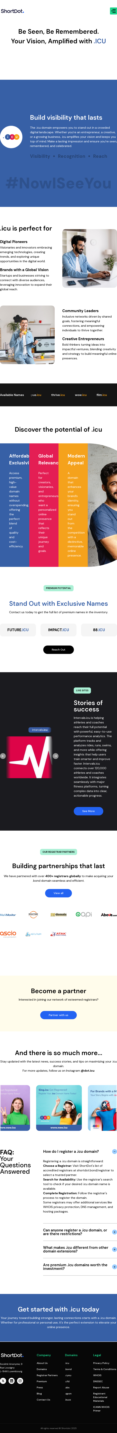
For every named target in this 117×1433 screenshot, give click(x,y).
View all (58, 893)
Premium (42, 1381)
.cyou (68, 1375)
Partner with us (58, 1015)
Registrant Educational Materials (100, 1397)
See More (88, 811)
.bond (68, 1369)
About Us (42, 1363)
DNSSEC (98, 1381)
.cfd (67, 1381)
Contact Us (43, 1399)
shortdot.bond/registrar (93, 1171)
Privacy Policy (101, 1363)
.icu (67, 1363)
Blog (39, 1393)
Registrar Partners (47, 1375)
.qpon (68, 1393)
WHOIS (97, 1375)
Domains (42, 1369)
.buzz (68, 1399)
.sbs (67, 1387)
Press (40, 1387)
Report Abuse (101, 1387)
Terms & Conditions (104, 1369)
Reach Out (58, 649)
